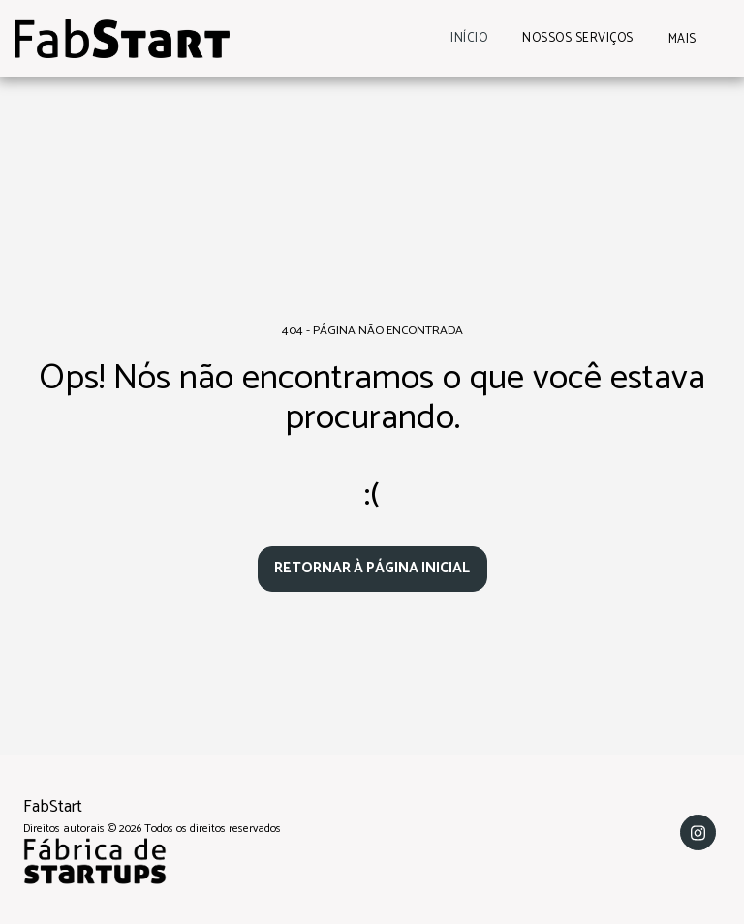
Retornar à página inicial (372, 568)
